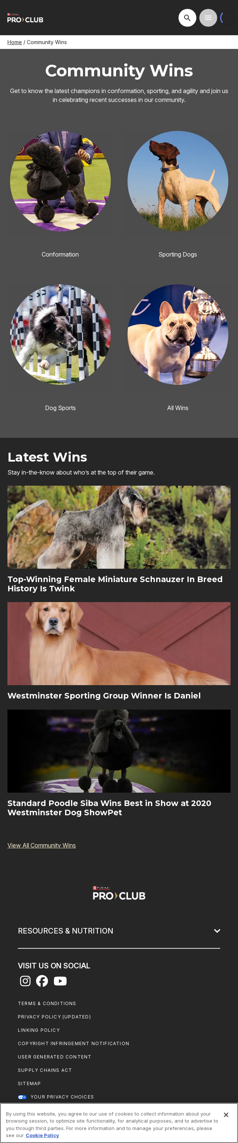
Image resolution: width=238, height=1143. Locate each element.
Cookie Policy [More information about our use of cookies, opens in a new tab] (42, 1135)
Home (14, 42)
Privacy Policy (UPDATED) (54, 1017)
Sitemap (29, 1083)
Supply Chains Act (45, 1070)
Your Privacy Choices (62, 1097)
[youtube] (60, 983)
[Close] (226, 1115)
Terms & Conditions (47, 1003)
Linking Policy (39, 1030)
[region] (119, 1123)
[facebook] (42, 983)
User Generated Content (54, 1057)
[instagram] (25, 983)
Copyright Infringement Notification (73, 1043)
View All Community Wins (41, 845)
